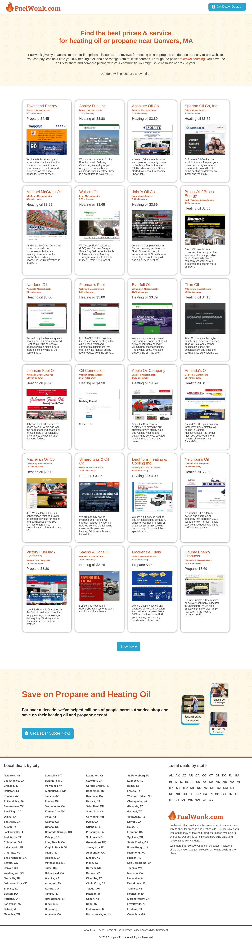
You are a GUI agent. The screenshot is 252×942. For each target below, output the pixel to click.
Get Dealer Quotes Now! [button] (50, 733)
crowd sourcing (194, 59)
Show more (128, 646)
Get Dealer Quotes (229, 6)
